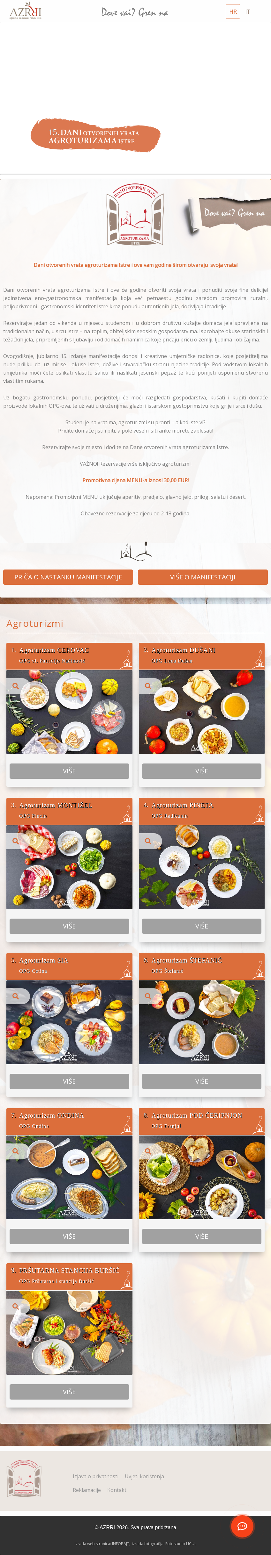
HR (233, 11)
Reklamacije (87, 1490)
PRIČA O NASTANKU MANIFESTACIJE (68, 577)
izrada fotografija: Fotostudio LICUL (164, 1543)
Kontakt (116, 1490)
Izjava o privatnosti (95, 1476)
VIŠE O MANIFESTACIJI (203, 577)
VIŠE (69, 796)
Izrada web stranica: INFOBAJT (102, 1543)
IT (248, 11)
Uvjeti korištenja (144, 1476)
